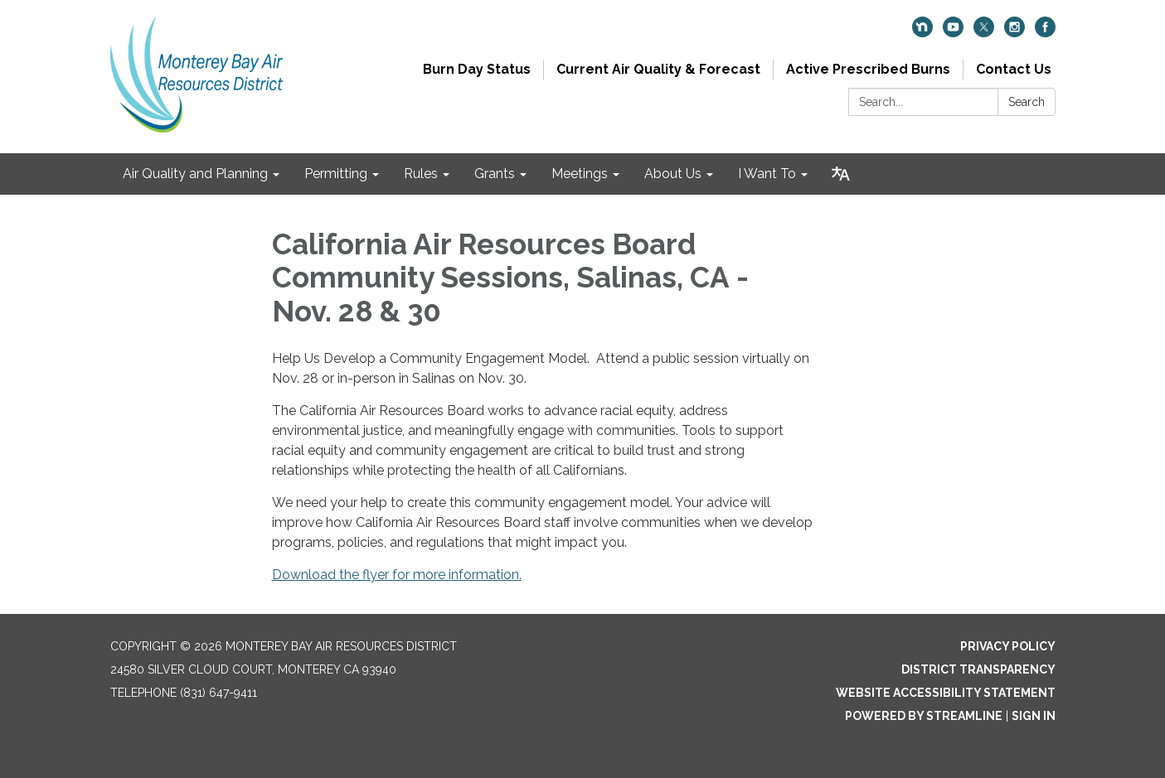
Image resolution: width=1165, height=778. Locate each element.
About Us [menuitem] (672, 173)
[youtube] (953, 33)
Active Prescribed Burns (868, 69)
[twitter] (983, 33)
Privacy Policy (1008, 646)
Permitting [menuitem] (335, 173)
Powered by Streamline (923, 715)
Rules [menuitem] (421, 173)
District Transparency (978, 669)
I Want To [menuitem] (767, 173)
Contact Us (1013, 69)
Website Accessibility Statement (946, 692)
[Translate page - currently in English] (841, 174)
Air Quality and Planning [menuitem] (195, 173)
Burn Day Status (477, 69)
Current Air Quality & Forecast (658, 69)
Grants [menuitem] (494, 173)
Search (1026, 102)
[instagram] (1014, 33)
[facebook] (1045, 33)
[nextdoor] (922, 33)
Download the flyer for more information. (397, 574)
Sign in (1034, 715)
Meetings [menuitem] (579, 173)
